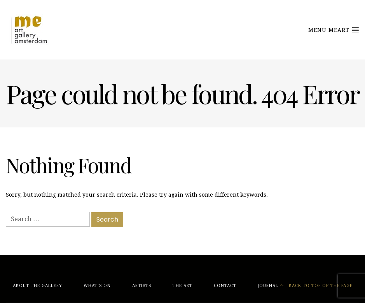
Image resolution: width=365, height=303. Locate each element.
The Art (182, 285)
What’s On (97, 285)
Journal (268, 285)
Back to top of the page (316, 285)
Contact (225, 285)
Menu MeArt (333, 29)
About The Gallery (37, 285)
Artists (141, 285)
